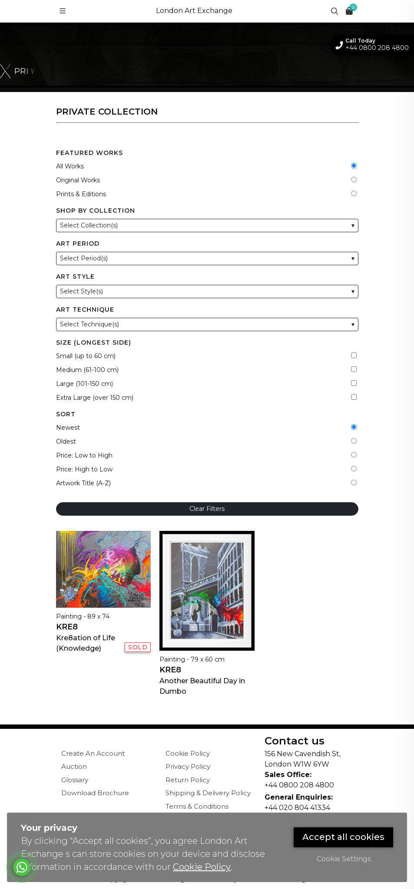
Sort (66, 414)
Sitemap (179, 819)
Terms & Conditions (197, 806)
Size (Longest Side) (93, 342)
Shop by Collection (95, 210)
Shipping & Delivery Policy (208, 793)
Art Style (75, 276)
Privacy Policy (188, 766)
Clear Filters (207, 509)
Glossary (74, 780)
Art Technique (85, 309)
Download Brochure (95, 793)
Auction (74, 766)
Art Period (77, 243)
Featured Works (89, 153)
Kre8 (67, 627)
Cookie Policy (188, 753)
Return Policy (188, 780)
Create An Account (93, 753)
